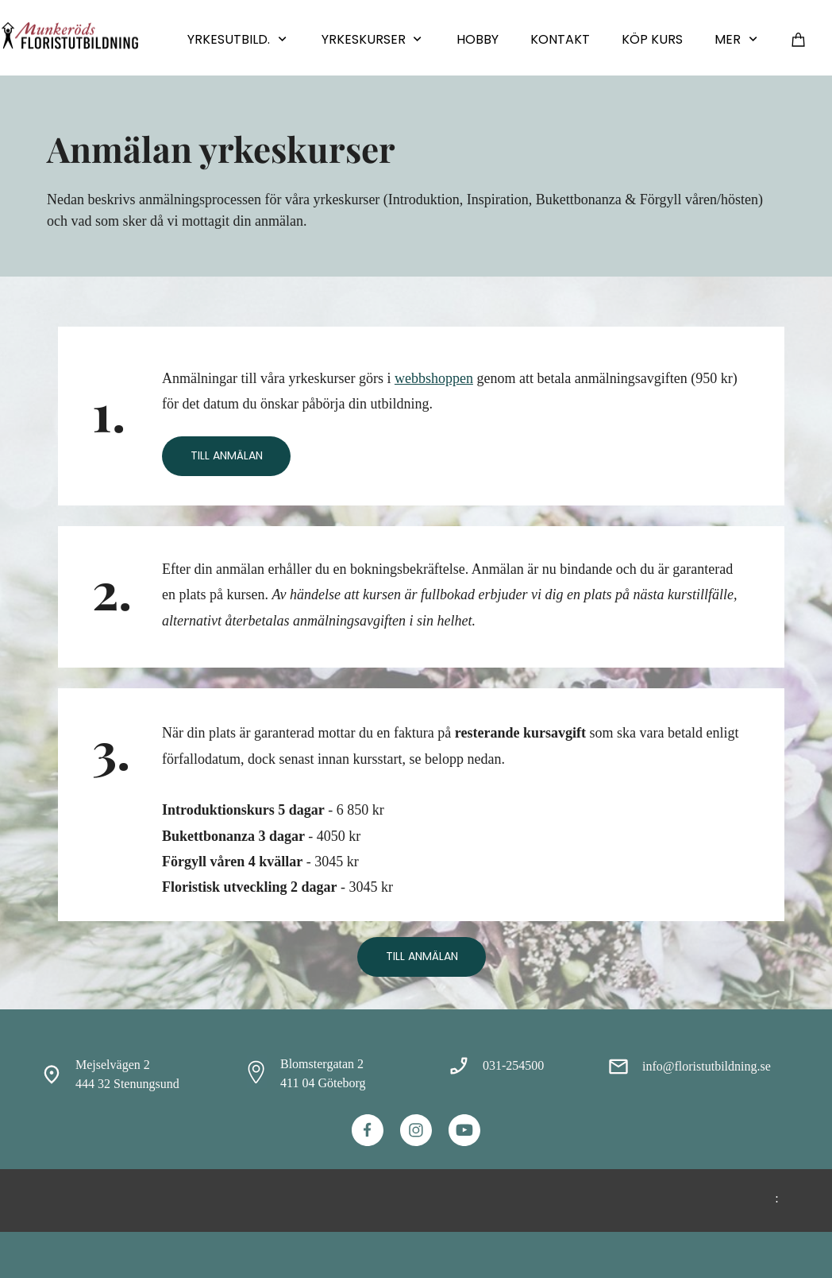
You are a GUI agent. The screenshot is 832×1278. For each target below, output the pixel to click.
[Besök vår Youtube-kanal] (464, 1130)
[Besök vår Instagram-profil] (416, 1130)
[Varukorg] (798, 39)
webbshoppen (434, 378)
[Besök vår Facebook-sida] (367, 1130)
